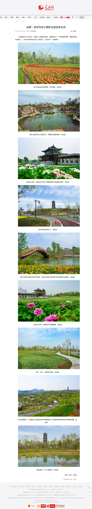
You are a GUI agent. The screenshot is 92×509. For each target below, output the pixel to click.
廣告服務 (39, 486)
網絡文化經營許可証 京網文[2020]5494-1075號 (35, 497)
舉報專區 (42, 17)
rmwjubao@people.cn (65, 492)
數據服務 (57, 486)
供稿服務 (51, 486)
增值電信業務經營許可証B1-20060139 (44, 495)
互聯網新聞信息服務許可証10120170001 (25, 495)
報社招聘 (27, 486)
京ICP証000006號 (66, 497)
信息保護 (74, 486)
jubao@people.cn (60, 489)
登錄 (82, 17)
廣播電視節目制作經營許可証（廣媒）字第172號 (64, 495)
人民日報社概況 (13, 486)
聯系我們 (80, 486)
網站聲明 (63, 486)
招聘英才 (33, 486)
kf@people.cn (33, 492)
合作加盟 (45, 486)
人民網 (16, 21)
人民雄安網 (22, 21)
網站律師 (69, 486)
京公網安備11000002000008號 (77, 497)
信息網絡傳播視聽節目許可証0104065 (16, 497)
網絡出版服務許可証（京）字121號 (54, 497)
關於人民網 (21, 486)
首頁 (1, 17)
